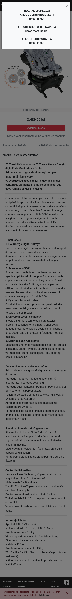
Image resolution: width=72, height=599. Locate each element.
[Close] (66, 6)
